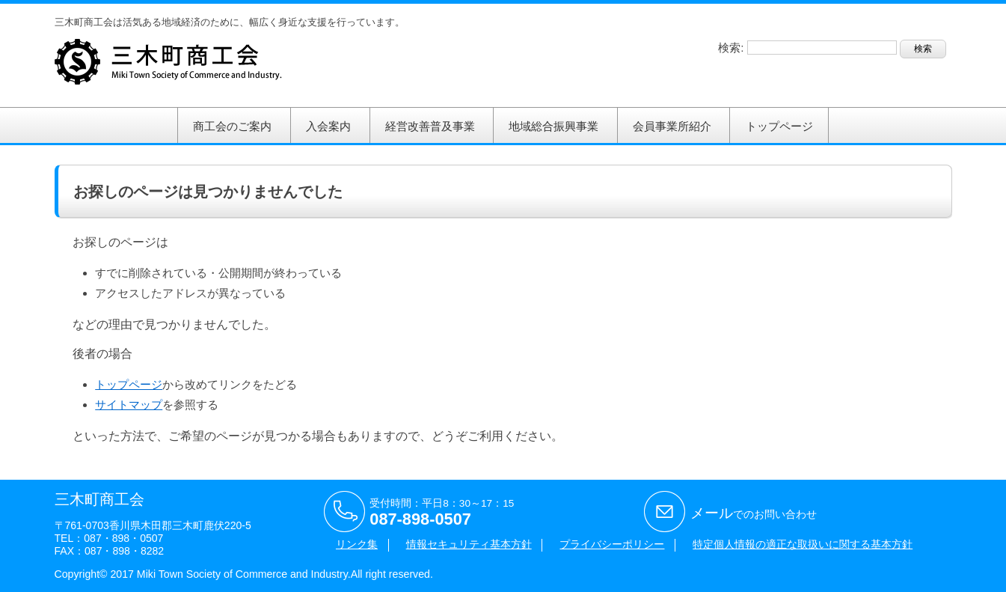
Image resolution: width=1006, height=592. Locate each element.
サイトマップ (128, 404)
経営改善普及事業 (430, 126)
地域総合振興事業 (553, 126)
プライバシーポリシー (611, 544)
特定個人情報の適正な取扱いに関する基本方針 (803, 544)
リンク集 (357, 544)
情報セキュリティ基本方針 (469, 544)
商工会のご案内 (232, 126)
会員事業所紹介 (672, 126)
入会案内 (328, 126)
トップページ (779, 126)
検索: (730, 47)
